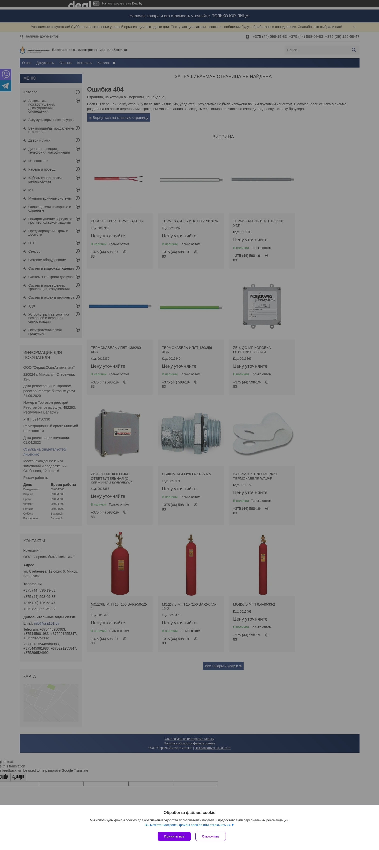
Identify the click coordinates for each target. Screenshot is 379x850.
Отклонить (211, 836)
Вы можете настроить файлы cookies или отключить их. (188, 825)
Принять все (174, 836)
